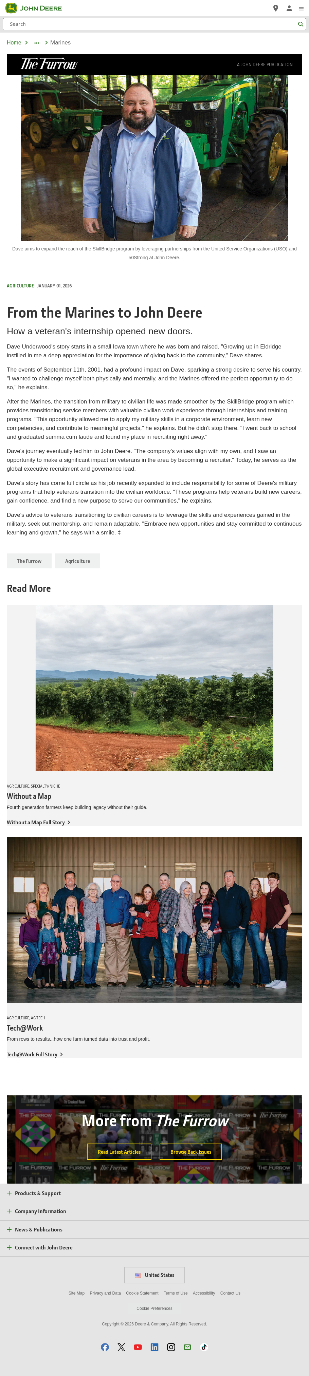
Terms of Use (176, 1293)
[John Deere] (37, 8)
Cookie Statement (142, 1293)
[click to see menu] (301, 8)
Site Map (77, 1293)
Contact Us (230, 1293)
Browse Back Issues (190, 1151)
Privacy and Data (105, 1293)
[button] (105, 1347)
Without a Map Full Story (36, 822)
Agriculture (77, 561)
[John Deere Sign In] (289, 8)
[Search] (154, 24)
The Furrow (29, 561)
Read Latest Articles (119, 1151)
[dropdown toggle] (36, 42)
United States (154, 1274)
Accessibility (204, 1293)
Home (14, 42)
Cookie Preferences (154, 1308)
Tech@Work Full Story (32, 1054)
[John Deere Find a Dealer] (276, 8)
